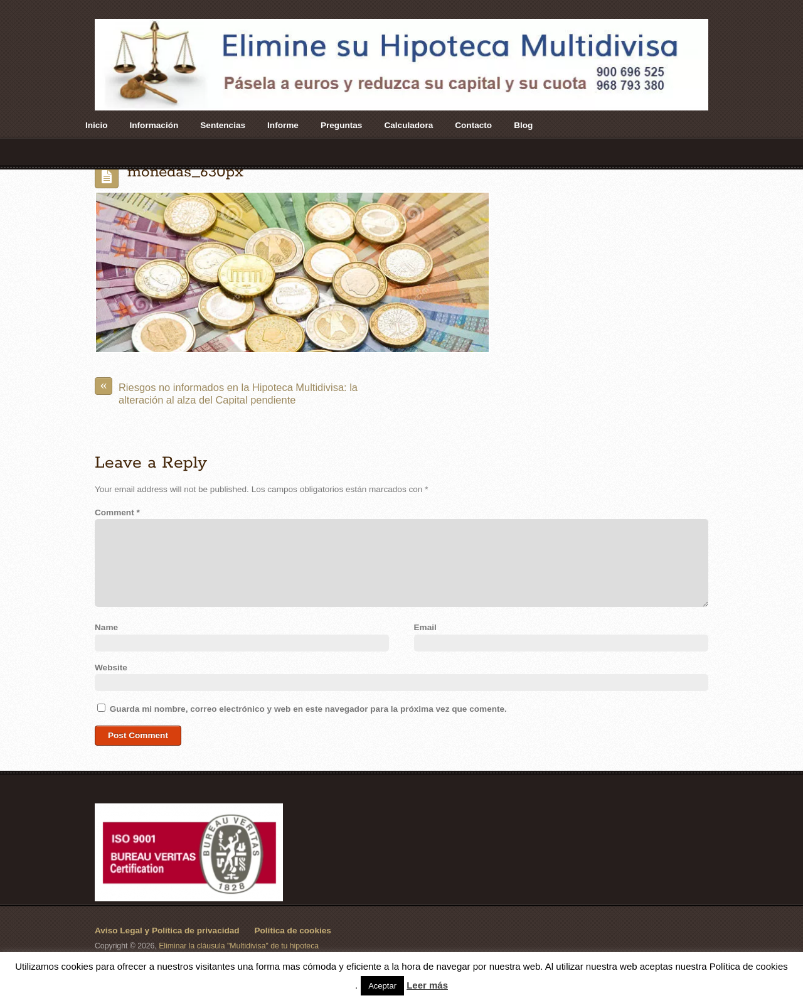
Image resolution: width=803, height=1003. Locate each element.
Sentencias (222, 125)
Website (111, 667)
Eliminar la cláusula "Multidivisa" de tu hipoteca (239, 945)
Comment (117, 512)
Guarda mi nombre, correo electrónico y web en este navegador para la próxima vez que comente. (308, 709)
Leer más (427, 985)
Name (106, 627)
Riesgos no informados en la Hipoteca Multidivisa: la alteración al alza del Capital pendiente (226, 391)
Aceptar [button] (382, 985)
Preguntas (341, 125)
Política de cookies (292, 930)
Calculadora (408, 125)
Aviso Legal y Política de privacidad (167, 930)
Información (154, 125)
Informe (283, 125)
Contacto (473, 125)
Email (425, 627)
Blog (523, 125)
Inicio (96, 125)
